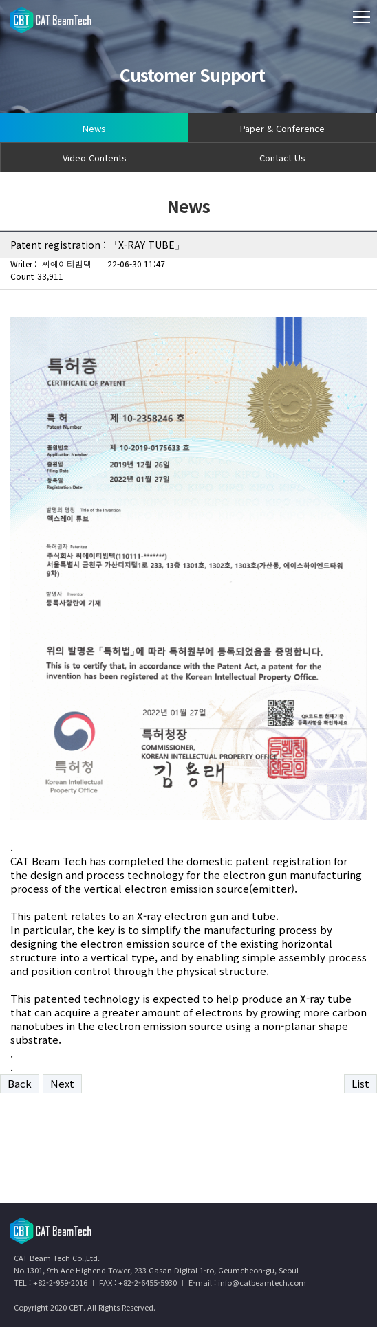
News (94, 128)
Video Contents (95, 157)
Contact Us (282, 157)
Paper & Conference (282, 128)
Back (20, 1083)
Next (62, 1083)
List (360, 1083)
